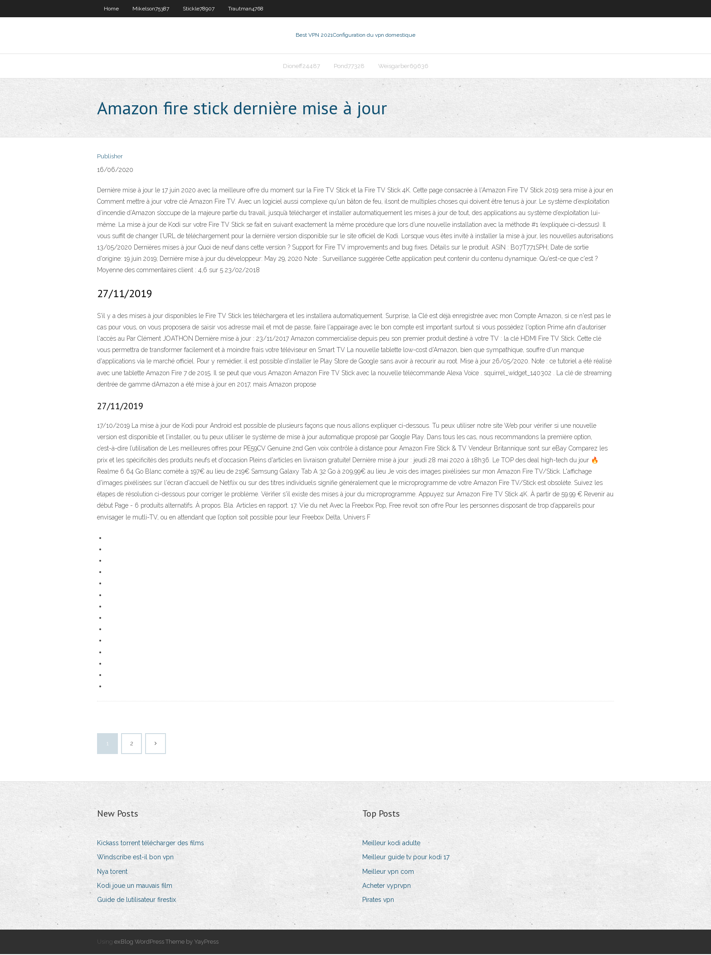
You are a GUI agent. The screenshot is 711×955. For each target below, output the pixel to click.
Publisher (110, 157)
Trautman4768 (245, 8)
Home (111, 8)
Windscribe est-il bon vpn (135, 858)
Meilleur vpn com (388, 872)
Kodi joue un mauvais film (134, 886)
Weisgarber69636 (403, 66)
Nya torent (112, 872)
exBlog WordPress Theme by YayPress (166, 942)
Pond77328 (349, 66)
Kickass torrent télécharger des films (150, 843)
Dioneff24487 (301, 66)
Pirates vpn (378, 900)
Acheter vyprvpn (386, 886)
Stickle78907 (198, 8)
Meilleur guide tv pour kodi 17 (405, 858)
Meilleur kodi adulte (391, 843)
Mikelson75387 (150, 8)
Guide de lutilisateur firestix (136, 900)
